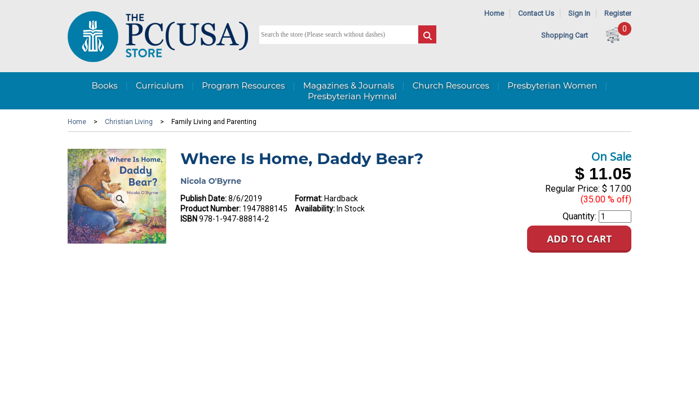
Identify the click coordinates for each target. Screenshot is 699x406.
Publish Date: (203, 198)
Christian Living (129, 122)
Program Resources (243, 85)
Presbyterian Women (552, 85)
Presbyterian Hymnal (352, 96)
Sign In (579, 13)
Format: (308, 198)
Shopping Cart (564, 35)
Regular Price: (572, 188)
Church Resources (451, 85)
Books (104, 85)
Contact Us (536, 13)
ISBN (188, 218)
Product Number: (210, 208)
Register (617, 13)
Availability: (315, 208)
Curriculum (160, 85)
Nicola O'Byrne (210, 181)
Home (494, 13)
